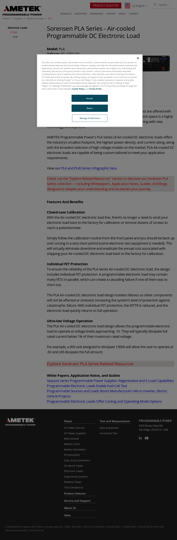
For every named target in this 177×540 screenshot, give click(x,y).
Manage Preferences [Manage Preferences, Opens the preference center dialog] (90, 118)
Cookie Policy (78, 88)
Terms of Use (95, 88)
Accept (89, 98)
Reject (90, 108)
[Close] (138, 58)
